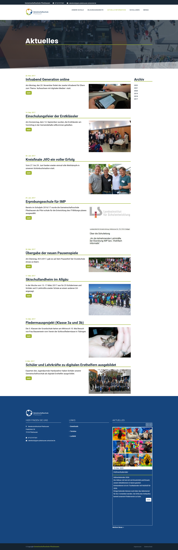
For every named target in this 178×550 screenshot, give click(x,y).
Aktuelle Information (116, 10)
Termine (73, 431)
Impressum (137, 546)
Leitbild (73, 436)
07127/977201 (59, 3)
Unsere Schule (78, 10)
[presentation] (147, 424)
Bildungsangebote (95, 10)
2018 (136, 96)
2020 (136, 91)
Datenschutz (148, 546)
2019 (136, 93)
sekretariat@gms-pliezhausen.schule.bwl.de (82, 3)
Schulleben (135, 10)
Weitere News (117, 527)
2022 (136, 85)
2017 (136, 99)
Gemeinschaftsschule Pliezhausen (46, 546)
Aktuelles (41, 41)
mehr (29, 93)
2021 (136, 88)
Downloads (74, 426)
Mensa (146, 10)
